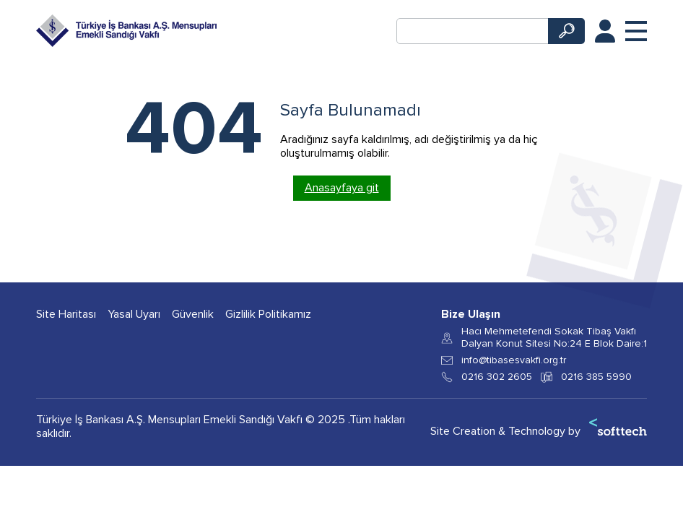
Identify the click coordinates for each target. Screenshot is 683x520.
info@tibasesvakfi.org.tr (513, 360)
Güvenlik (193, 314)
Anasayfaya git (342, 188)
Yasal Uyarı (134, 314)
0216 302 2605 (496, 377)
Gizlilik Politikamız (268, 314)
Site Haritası (66, 314)
